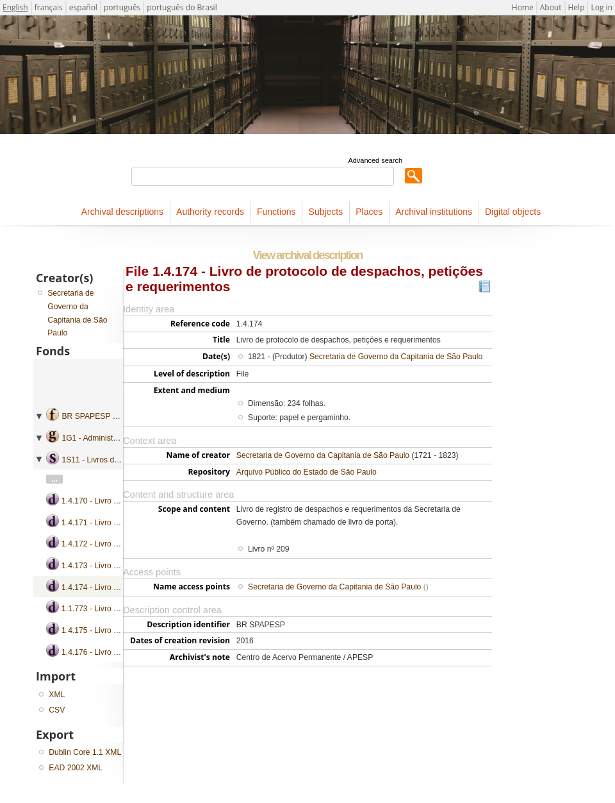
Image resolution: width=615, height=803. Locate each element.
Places (369, 212)
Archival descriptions (122, 212)
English (15, 7)
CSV (57, 710)
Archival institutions (433, 212)
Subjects (326, 212)
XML (57, 694)
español (83, 7)
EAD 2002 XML (75, 767)
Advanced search (375, 160)
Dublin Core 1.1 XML (85, 752)
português (122, 7)
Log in (601, 7)
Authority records (210, 212)
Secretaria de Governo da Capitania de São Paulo (395, 356)
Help (576, 7)
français (49, 7)
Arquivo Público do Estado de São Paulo (306, 472)
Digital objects (513, 212)
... (54, 479)
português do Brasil (182, 7)
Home (523, 7)
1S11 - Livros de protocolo (107, 459)
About (551, 7)
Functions (276, 212)
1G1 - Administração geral (107, 438)
